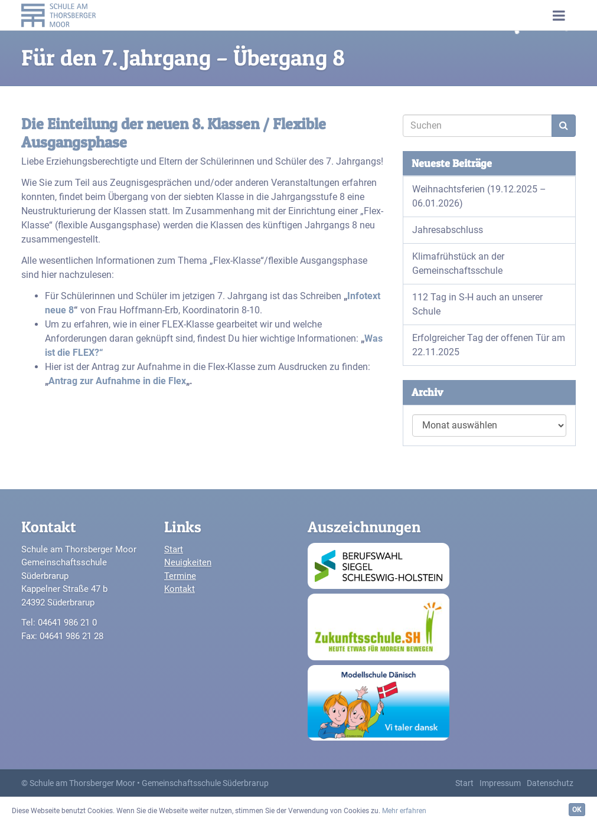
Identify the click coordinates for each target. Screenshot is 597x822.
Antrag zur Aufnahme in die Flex (117, 381)
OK (577, 809)
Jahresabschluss (447, 229)
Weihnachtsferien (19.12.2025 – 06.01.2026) (479, 196)
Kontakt (179, 589)
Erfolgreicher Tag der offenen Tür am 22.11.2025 (488, 345)
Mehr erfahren (404, 811)
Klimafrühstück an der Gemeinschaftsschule (458, 263)
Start (173, 549)
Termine (180, 576)
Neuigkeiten (187, 562)
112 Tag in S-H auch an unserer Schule (477, 304)
